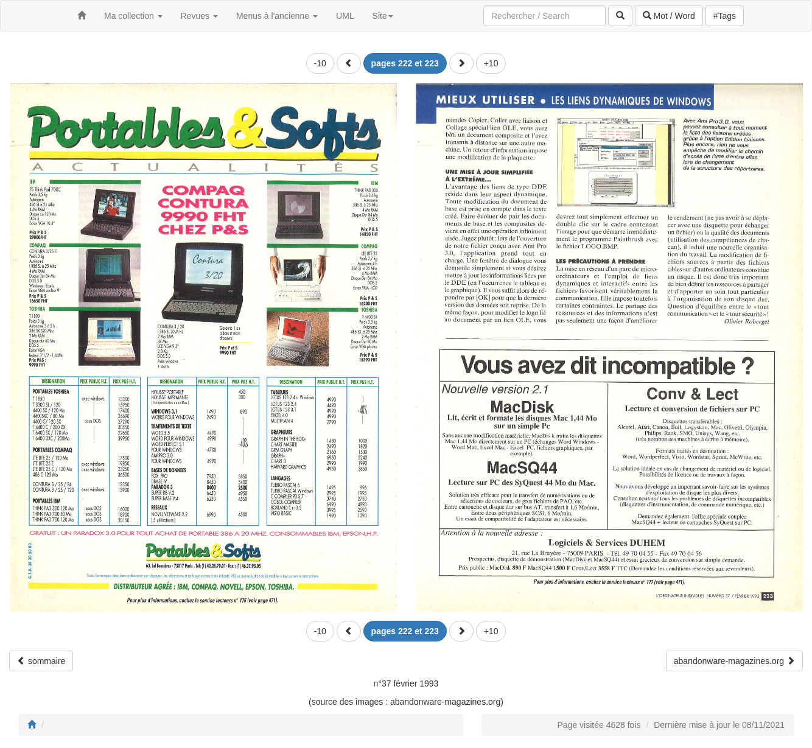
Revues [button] (199, 16)
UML (345, 16)
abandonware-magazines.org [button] (734, 661)
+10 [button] (491, 63)
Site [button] (383, 16)
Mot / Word (669, 16)
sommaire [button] (41, 661)
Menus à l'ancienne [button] (277, 16)
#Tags (724, 16)
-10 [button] (320, 63)
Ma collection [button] (133, 16)
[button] (349, 63)
